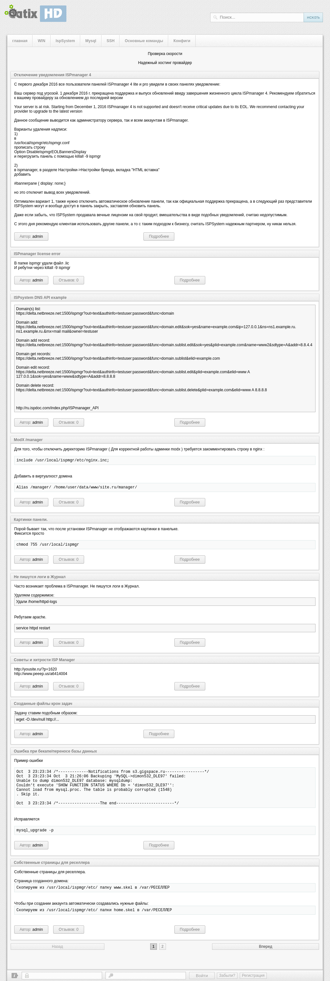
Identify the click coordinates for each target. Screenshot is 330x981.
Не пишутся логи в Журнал (39, 580)
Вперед (265, 960)
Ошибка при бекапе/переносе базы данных (55, 754)
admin (38, 236)
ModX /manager (28, 440)
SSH (111, 41)
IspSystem (65, 41)
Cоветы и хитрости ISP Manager (44, 663)
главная (19, 41)
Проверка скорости (165, 53)
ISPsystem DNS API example (40, 297)
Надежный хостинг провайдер (165, 62)
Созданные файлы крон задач (43, 706)
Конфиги (181, 41)
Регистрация (253, 975)
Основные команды (144, 41)
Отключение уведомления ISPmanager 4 (52, 75)
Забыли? (227, 975)
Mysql (90, 41)
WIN (41, 41)
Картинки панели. (31, 521)
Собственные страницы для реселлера (52, 874)
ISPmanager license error (37, 254)
